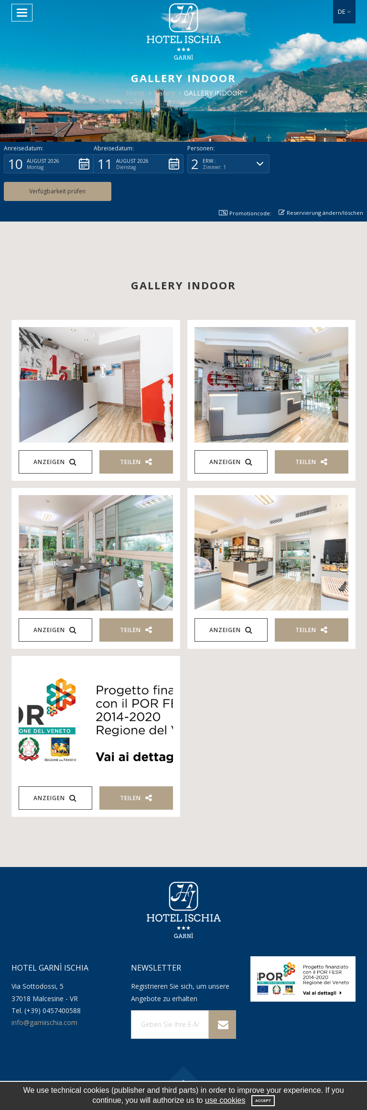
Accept (263, 1101)
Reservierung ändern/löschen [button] (321, 185)
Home (135, 92)
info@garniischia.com (44, 994)
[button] (344, 11)
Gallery (164, 92)
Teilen (136, 434)
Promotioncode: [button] (244, 185)
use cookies (225, 1100)
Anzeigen (55, 434)
